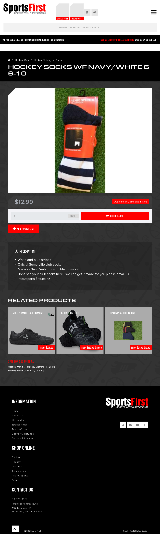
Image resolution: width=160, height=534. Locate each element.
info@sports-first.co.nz (25, 503)
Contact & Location (23, 438)
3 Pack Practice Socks (123, 313)
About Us (17, 415)
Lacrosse (17, 466)
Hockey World (22, 60)
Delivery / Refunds (23, 433)
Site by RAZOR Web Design (135, 530)
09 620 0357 (20, 499)
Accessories (19, 471)
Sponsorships (20, 424)
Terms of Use (19, 429)
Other (15, 480)
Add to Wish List (23, 229)
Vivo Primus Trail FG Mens (28, 313)
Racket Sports (20, 475)
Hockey (16, 461)
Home (15, 410)
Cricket (16, 457)
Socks (59, 60)
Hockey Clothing (42, 60)
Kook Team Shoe (70, 313)
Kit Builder (18, 420)
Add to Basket (115, 216)
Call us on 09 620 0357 (146, 40)
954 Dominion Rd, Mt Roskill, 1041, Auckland (27, 510)
